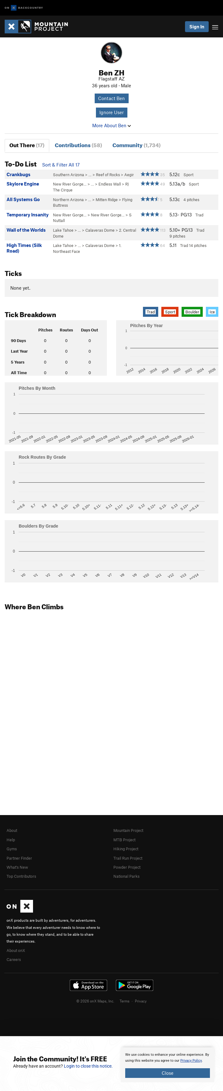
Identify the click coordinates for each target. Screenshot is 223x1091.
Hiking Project (125, 848)
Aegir (129, 174)
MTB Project (124, 839)
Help (11, 839)
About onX (16, 950)
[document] (167, 1065)
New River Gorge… (70, 183)
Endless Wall (109, 183)
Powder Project (126, 867)
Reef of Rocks (108, 174)
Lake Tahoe (63, 230)
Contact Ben (111, 98)
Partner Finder (19, 858)
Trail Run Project (127, 858)
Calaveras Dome (100, 230)
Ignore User (111, 112)
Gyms (12, 848)
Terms (125, 1001)
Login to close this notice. (88, 1066)
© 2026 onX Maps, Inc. (95, 1001)
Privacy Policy (191, 1061)
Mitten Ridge (107, 199)
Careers (14, 959)
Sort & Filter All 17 (61, 164)
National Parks (126, 876)
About (12, 830)
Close (167, 1073)
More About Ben (111, 125)
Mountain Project (128, 830)
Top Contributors (21, 876)
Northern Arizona (68, 199)
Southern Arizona (68, 174)
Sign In (196, 26)
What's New (17, 867)
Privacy (141, 1001)
